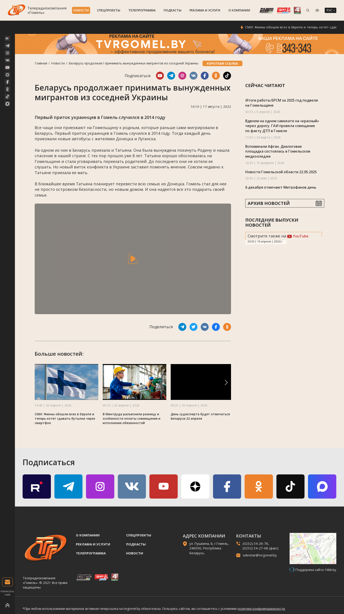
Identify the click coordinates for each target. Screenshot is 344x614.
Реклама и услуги (205, 10)
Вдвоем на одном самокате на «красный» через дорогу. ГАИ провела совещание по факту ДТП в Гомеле (282, 125)
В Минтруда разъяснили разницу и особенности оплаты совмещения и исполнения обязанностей (131, 418)
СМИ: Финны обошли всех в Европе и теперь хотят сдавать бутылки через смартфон (65, 418)
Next (281, 241)
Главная (41, 63)
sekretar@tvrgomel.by (260, 555)
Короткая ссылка (222, 63)
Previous (278, 241)
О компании (239, 10)
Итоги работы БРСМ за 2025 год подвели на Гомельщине (281, 103)
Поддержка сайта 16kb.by (315, 569)
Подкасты (172, 10)
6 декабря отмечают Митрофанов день (280, 187)
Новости (81, 10)
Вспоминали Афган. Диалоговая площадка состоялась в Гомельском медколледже (277, 151)
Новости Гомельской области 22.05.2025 (281, 171)
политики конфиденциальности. (261, 609)
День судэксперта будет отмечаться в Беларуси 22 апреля (202, 416)
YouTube (297, 236)
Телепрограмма (142, 10)
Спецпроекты (108, 10)
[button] (226, 382)
